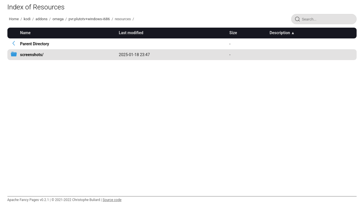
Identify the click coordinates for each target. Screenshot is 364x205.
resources (123, 19)
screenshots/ (32, 54)
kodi (27, 19)
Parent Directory (34, 44)
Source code (112, 200)
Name (25, 32)
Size (233, 32)
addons (41, 19)
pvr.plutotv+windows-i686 (89, 19)
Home (14, 19)
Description (280, 32)
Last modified (131, 32)
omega (57, 19)
